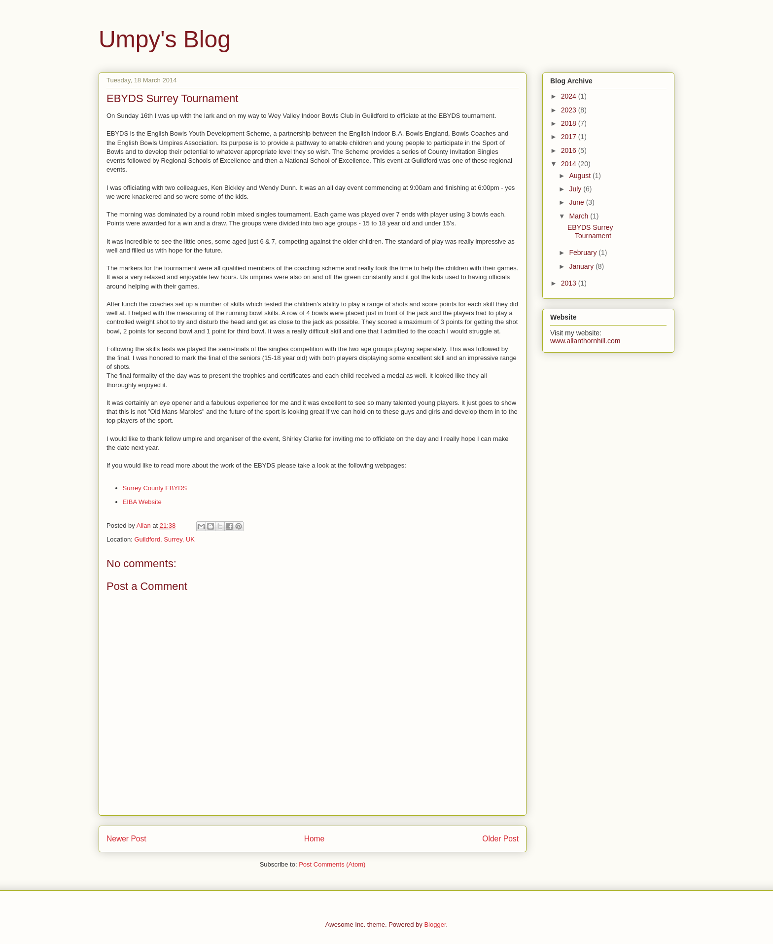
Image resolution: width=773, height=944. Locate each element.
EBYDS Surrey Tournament (590, 231)
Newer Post (126, 839)
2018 (569, 123)
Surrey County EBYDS (155, 488)
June (577, 202)
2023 (569, 110)
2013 (569, 283)
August (580, 176)
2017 (569, 137)
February (583, 252)
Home (314, 839)
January (582, 266)
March (579, 216)
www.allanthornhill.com (585, 341)
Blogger (435, 924)
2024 (569, 96)
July (576, 189)
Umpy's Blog (165, 39)
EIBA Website (142, 502)
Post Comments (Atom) (332, 864)
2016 (569, 150)
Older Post (500, 839)
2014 (569, 164)
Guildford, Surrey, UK (164, 539)
